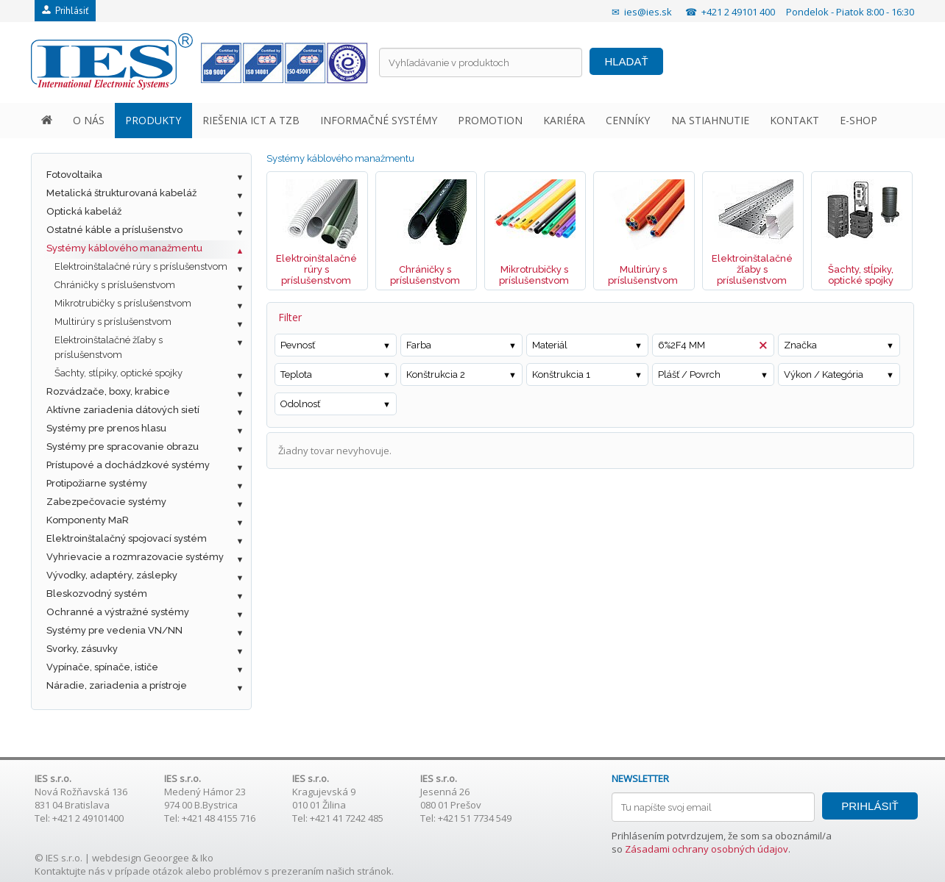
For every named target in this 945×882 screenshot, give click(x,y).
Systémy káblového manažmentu (124, 248)
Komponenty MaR (87, 520)
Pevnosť (297, 345)
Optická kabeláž (83, 211)
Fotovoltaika (74, 174)
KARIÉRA (564, 120)
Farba (418, 345)
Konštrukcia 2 (435, 374)
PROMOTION (490, 120)
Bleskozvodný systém (96, 593)
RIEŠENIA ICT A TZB (251, 120)
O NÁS (89, 120)
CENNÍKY (628, 120)
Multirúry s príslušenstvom (112, 321)
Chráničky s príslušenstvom (114, 284)
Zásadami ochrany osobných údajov (706, 849)
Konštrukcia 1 (561, 374)
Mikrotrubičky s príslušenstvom (122, 303)
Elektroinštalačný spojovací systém (126, 538)
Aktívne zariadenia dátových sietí (122, 409)
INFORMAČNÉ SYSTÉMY (378, 120)
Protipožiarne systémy (96, 483)
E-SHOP (858, 120)
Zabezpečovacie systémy (106, 501)
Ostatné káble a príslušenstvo (114, 229)
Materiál (549, 345)
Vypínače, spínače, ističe (102, 667)
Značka (800, 345)
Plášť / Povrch (689, 374)
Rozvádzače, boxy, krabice (108, 391)
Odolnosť (300, 403)
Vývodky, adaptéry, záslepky (111, 575)
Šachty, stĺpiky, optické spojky (118, 373)
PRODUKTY (153, 120)
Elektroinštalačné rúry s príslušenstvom (140, 266)
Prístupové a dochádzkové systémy (128, 464)
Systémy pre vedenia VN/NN (114, 630)
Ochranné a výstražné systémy (117, 611)
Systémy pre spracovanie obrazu (122, 446)
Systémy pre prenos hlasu (106, 428)
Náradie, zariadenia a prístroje (116, 685)
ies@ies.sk (648, 11)
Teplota (296, 374)
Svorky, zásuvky (82, 648)
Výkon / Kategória (823, 374)
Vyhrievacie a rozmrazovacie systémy (135, 556)
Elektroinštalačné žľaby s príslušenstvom (108, 347)
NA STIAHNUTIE (710, 120)
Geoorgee (166, 857)
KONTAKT (794, 120)
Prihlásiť (65, 10)
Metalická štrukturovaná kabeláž (121, 192)
